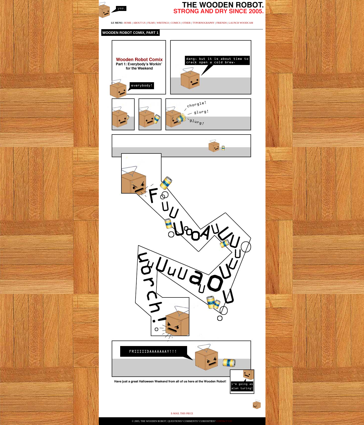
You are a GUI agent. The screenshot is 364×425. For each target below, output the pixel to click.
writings (163, 22)
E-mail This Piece (182, 413)
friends (221, 22)
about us (139, 22)
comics (175, 22)
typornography (203, 22)
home (127, 22)
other (186, 22)
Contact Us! (224, 421)
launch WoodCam (241, 22)
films (151, 22)
